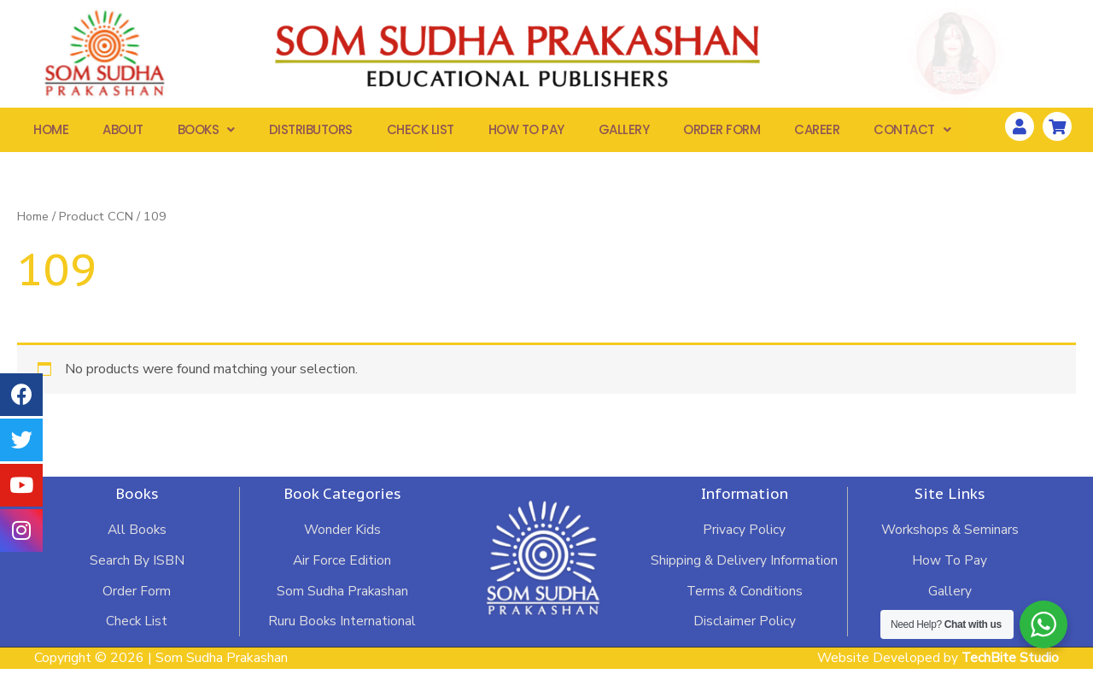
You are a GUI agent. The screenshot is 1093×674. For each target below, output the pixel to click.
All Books (137, 534)
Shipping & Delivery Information (745, 564)
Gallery (624, 132)
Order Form (721, 132)
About (122, 132)
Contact (912, 132)
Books (206, 132)
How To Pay (526, 132)
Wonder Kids (342, 534)
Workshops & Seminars (950, 534)
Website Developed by (937, 662)
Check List (420, 132)
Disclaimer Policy (744, 626)
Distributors (311, 132)
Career (816, 132)
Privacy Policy (744, 534)
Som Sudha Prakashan (342, 595)
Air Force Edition (341, 564)
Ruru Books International (341, 626)
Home (50, 132)
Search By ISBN (137, 564)
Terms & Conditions (745, 595)
